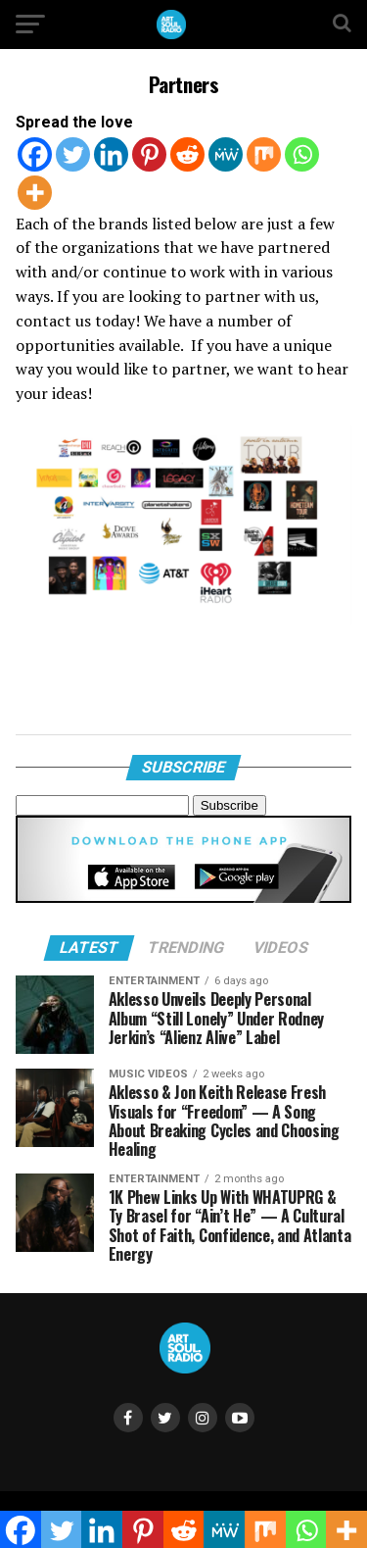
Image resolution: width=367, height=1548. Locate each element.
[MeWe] (225, 154)
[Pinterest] (149, 154)
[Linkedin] (111, 154)
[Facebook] (35, 154)
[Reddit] (187, 154)
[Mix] (264, 154)
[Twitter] (73, 154)
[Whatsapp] (302, 154)
